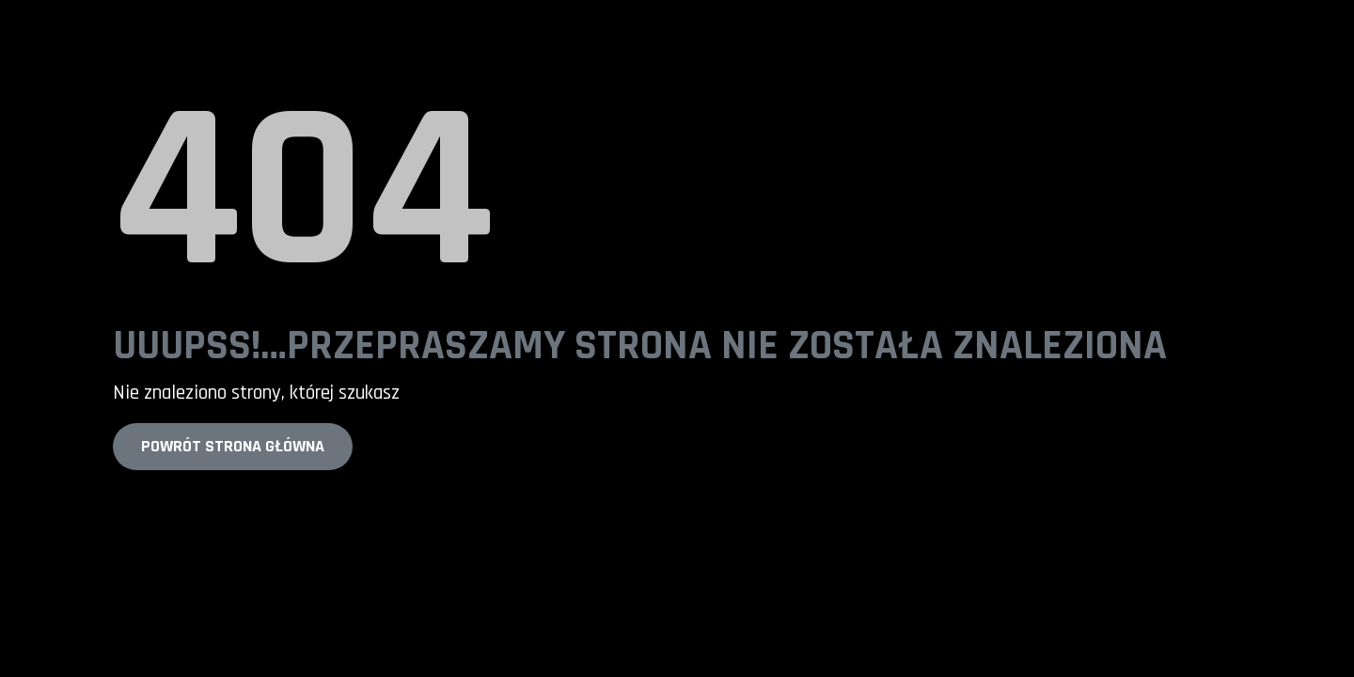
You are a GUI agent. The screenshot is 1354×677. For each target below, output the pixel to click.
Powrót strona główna (232, 446)
